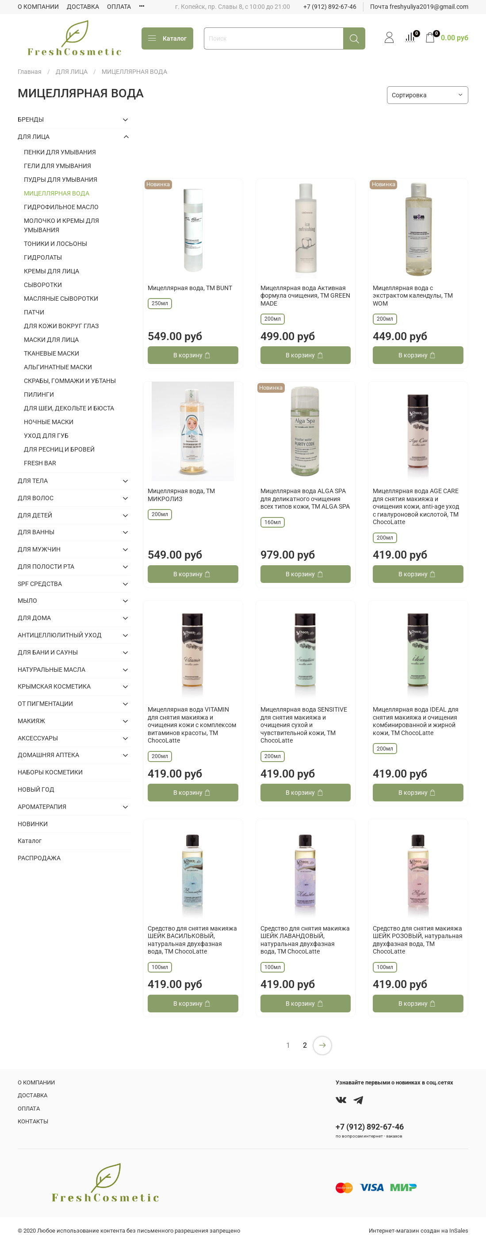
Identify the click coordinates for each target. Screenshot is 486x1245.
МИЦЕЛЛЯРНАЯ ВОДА (56, 193)
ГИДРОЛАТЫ (43, 257)
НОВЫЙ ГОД (36, 789)
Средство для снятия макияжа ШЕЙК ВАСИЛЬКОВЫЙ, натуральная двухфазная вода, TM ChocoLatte (192, 940)
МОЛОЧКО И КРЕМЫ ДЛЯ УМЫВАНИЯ (61, 225)
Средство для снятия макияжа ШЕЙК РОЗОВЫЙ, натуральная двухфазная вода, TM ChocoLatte (418, 940)
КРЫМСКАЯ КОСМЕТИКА (54, 686)
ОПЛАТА (119, 6)
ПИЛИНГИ (39, 394)
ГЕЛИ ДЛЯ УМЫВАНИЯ (57, 165)
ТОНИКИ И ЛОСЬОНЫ (55, 243)
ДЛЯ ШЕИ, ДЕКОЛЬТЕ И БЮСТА (69, 408)
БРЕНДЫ (31, 119)
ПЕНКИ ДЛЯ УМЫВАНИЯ (60, 152)
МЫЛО (27, 600)
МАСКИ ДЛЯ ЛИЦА (51, 339)
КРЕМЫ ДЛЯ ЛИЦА (51, 271)
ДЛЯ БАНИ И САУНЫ (48, 652)
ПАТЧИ (34, 312)
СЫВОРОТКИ (43, 284)
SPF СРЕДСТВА (40, 583)
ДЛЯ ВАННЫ (36, 532)
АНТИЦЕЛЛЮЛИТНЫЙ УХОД (60, 635)
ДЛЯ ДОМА (34, 617)
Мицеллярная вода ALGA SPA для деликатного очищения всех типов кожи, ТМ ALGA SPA (305, 498)
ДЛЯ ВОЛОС (36, 498)
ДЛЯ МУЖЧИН (39, 549)
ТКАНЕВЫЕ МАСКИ (51, 353)
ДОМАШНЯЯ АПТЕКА (48, 754)
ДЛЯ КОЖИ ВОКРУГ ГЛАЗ (61, 325)
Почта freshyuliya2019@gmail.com (419, 6)
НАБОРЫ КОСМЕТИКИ (50, 772)
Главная (30, 71)
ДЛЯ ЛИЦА (72, 71)
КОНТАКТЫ (33, 1121)
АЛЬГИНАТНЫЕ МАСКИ (58, 367)
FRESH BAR (40, 463)
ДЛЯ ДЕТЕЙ (35, 515)
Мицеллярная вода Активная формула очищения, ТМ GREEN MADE (305, 295)
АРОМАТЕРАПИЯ (42, 806)
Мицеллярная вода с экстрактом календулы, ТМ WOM (413, 295)
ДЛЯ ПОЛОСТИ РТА (46, 566)
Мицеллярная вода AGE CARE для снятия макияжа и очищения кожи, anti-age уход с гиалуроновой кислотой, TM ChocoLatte (416, 506)
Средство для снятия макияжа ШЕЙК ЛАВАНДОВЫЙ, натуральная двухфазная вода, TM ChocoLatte (305, 940)
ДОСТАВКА (83, 6)
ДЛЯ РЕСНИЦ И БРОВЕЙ (59, 449)
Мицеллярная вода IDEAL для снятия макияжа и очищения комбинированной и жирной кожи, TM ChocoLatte (416, 721)
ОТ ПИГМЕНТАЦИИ (45, 703)
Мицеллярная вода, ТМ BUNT (190, 287)
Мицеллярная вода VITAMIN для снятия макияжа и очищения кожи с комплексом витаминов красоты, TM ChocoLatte (192, 725)
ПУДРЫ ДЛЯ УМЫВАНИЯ (60, 179)
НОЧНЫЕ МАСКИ (48, 421)
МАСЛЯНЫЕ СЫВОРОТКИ (61, 298)
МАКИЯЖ (31, 720)
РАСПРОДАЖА (39, 858)
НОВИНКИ (33, 823)
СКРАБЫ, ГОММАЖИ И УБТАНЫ (70, 380)
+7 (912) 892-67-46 (329, 6)
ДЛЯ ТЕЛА (33, 480)
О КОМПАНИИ (38, 6)
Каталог (167, 38)
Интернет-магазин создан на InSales (418, 1230)
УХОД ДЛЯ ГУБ (46, 435)
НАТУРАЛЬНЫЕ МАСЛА (51, 669)
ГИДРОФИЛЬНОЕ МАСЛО (61, 207)
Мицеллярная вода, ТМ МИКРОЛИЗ (181, 494)
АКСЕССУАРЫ (38, 738)
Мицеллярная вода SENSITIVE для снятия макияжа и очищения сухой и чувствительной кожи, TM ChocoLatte (303, 725)
